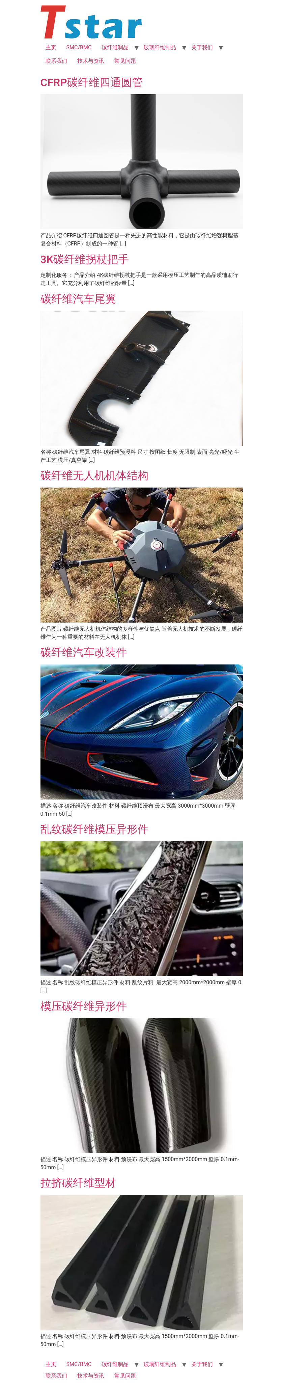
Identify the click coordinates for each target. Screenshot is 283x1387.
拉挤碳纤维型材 (78, 1182)
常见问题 (125, 61)
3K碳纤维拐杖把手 (84, 259)
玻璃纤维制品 (160, 47)
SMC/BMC (79, 47)
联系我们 (56, 61)
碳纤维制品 (115, 47)
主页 (51, 47)
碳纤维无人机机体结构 (94, 475)
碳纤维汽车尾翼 (78, 298)
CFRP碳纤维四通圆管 (91, 82)
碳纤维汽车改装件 (83, 652)
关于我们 (202, 47)
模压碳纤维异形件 (83, 1006)
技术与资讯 (90, 61)
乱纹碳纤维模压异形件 (94, 829)
